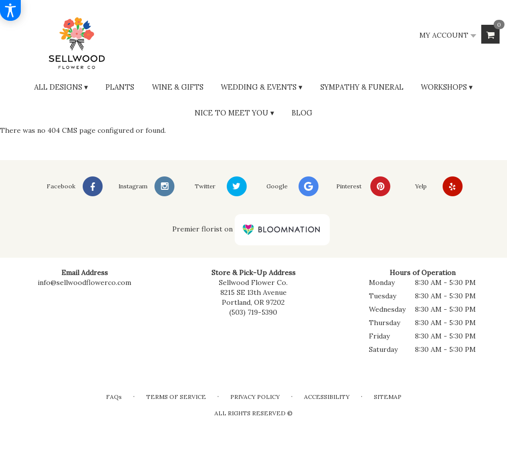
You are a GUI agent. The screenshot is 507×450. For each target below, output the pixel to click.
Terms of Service (176, 396)
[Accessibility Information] (10, 10)
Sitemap (388, 396)
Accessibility (327, 396)
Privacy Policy (255, 396)
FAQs (114, 396)
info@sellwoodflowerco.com (84, 282)
